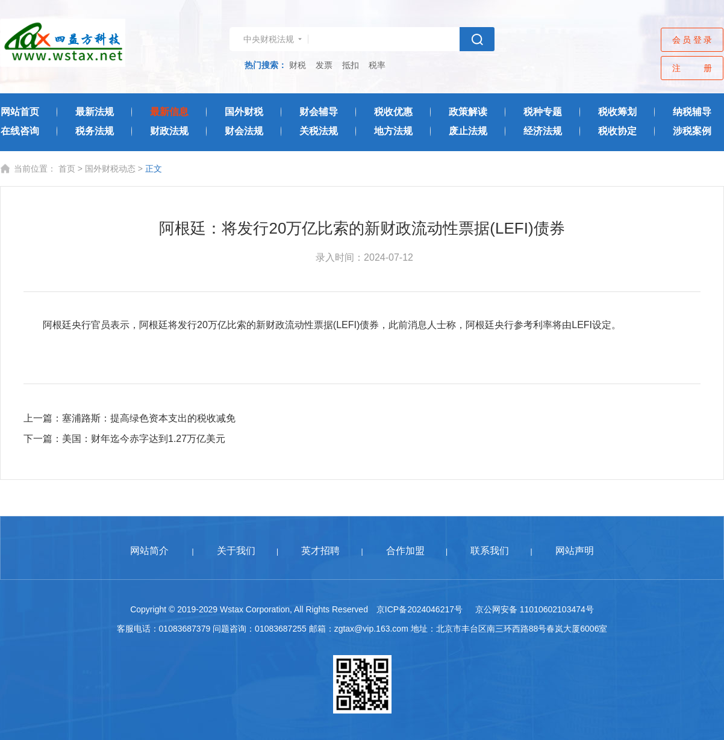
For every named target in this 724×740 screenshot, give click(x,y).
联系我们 (489, 551)
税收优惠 (393, 112)
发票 (324, 65)
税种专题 (542, 112)
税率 (377, 65)
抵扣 (350, 65)
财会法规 (244, 131)
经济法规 (542, 131)
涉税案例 (692, 131)
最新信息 (169, 112)
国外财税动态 (110, 168)
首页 (66, 168)
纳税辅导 (692, 112)
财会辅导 (318, 112)
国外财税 (244, 112)
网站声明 (574, 551)
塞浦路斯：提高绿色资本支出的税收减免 (149, 418)
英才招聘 (320, 551)
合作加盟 (405, 551)
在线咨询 (20, 131)
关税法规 (318, 131)
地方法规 (393, 131)
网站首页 (20, 112)
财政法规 (169, 131)
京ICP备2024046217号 (419, 609)
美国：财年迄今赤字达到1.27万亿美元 (143, 439)
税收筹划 (617, 112)
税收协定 (617, 131)
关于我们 (236, 551)
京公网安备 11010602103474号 (534, 609)
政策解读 (468, 112)
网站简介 (149, 551)
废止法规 (468, 131)
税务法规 (94, 131)
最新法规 (94, 112)
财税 (297, 65)
